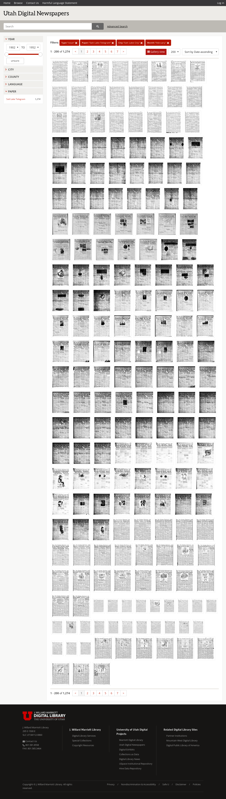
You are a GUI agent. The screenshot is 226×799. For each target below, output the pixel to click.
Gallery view (157, 51)
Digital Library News (129, 759)
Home (7, 3)
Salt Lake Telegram (15, 99)
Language (15, 84)
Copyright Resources (83, 745)
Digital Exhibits (127, 749)
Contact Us (32, 3)
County (13, 76)
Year (11, 39)
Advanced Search (117, 26)
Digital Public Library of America (182, 745)
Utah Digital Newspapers (132, 744)
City (11, 69)
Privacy (111, 784)
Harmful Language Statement (59, 3)
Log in (220, 3)
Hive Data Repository (130, 768)
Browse (18, 3)
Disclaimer (181, 784)
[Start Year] (13, 47)
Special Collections (81, 740)
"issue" (69, 42)
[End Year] (33, 47)
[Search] (48, 26)
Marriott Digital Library (131, 740)
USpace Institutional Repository (135, 763)
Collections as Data (129, 754)
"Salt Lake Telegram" (98, 42)
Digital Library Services (84, 735)
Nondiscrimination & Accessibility (138, 784)
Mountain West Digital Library (182, 740)
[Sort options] (200, 51)
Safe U (165, 784)
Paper (12, 91)
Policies (197, 784)
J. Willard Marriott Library (36, 727)
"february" (158, 42)
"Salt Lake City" (130, 42)
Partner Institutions (176, 735)
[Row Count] (174, 51)
